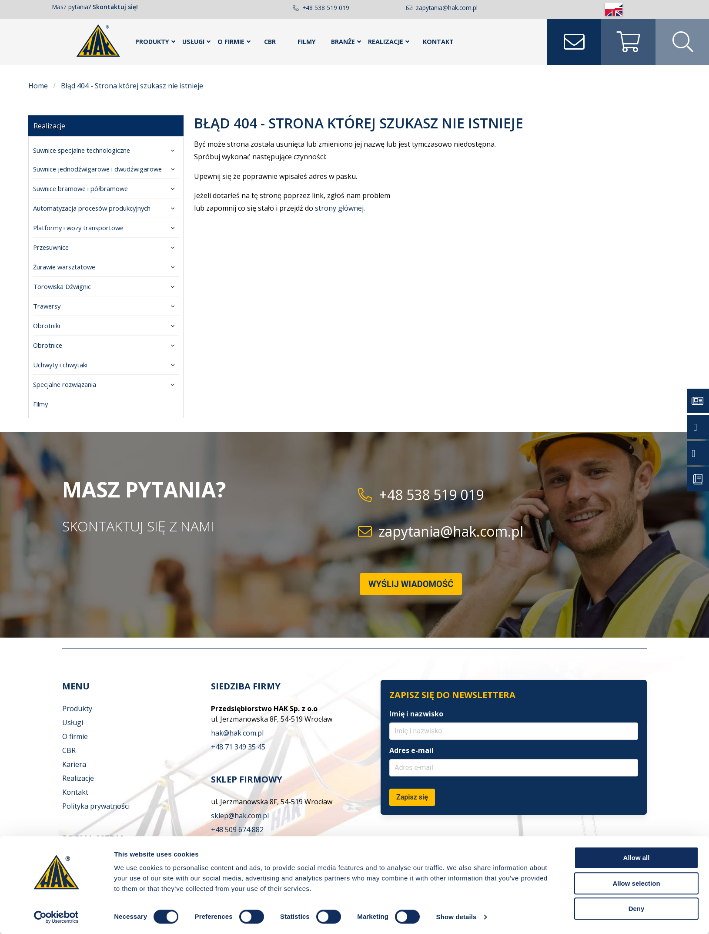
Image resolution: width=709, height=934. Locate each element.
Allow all (636, 857)
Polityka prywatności (96, 806)
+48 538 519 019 (325, 7)
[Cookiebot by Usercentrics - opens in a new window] (56, 917)
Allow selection (636, 883)
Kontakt (75, 792)
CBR (270, 41)
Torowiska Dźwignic (62, 286)
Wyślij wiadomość (410, 584)
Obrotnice (47, 345)
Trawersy (46, 306)
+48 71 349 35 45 (238, 747)
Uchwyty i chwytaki (60, 364)
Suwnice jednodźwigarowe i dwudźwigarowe (97, 169)
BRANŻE (343, 41)
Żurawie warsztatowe (64, 266)
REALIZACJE (385, 41)
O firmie (75, 736)
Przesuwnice (51, 247)
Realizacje (49, 126)
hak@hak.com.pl (237, 733)
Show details (456, 917)
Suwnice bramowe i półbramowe (80, 188)
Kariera (74, 764)
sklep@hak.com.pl (240, 815)
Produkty (77, 708)
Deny (637, 908)
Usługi (72, 722)
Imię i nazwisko (416, 714)
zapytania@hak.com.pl (447, 7)
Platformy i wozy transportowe (78, 227)
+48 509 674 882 (237, 829)
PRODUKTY (152, 41)
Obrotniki (46, 325)
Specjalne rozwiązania (64, 384)
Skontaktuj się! (115, 7)
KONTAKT (438, 41)
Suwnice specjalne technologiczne (81, 150)
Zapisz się (412, 797)
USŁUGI (193, 41)
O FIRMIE (230, 41)
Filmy (307, 41)
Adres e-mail (411, 750)
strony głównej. (340, 208)
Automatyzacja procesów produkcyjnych (91, 208)
